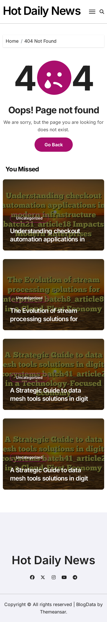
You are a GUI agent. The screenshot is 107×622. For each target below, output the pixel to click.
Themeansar (53, 612)
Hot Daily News (42, 11)
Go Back (54, 144)
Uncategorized (29, 218)
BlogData (86, 604)
